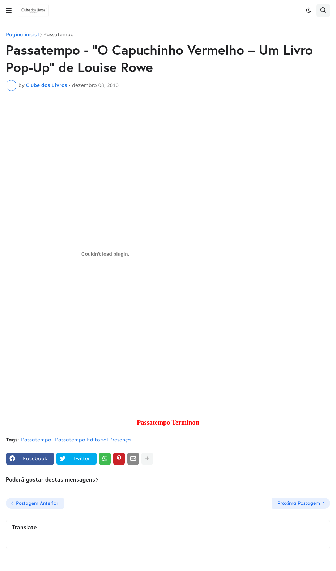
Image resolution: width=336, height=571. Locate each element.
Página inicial (22, 34)
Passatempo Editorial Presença (93, 440)
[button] (8, 10)
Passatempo (58, 34)
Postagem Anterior (37, 503)
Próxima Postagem (298, 503)
